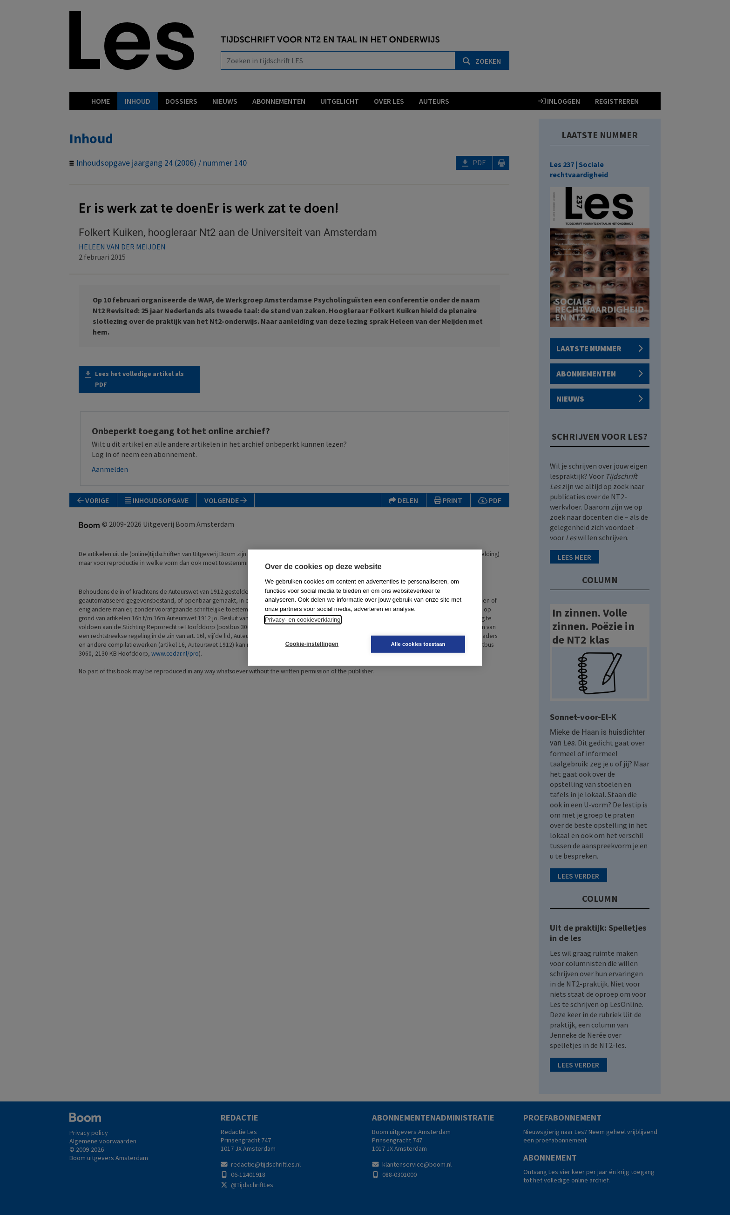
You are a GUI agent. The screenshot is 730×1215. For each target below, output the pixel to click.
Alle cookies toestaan (420, 644)
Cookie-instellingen (309, 644)
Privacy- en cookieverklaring (303, 619)
